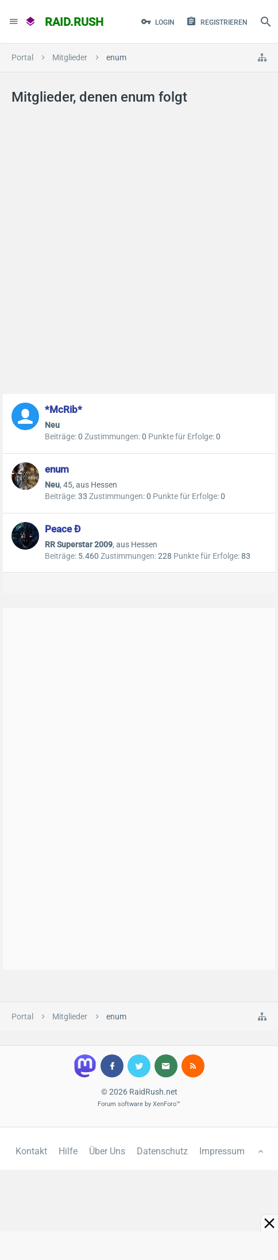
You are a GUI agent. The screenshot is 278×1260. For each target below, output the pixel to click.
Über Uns (107, 1151)
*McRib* (63, 409)
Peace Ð (62, 529)
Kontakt (31, 1151)
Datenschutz (162, 1151)
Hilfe (68, 1151)
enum (57, 469)
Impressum (222, 1151)
